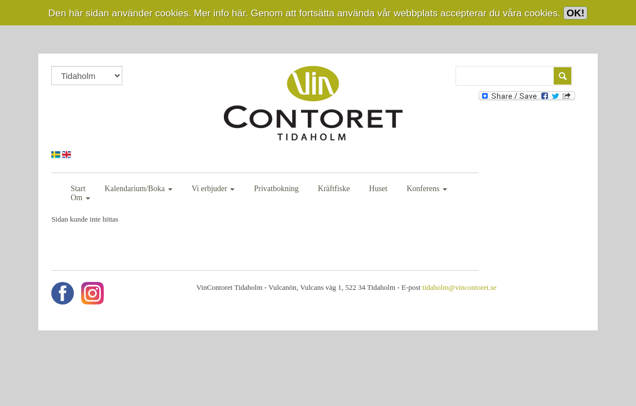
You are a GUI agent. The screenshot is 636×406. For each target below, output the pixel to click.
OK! (576, 13)
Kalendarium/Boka (140, 188)
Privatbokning (277, 188)
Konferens (428, 188)
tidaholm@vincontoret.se (451, 278)
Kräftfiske (336, 188)
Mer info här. (221, 13)
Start (79, 188)
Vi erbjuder (214, 188)
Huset (379, 188)
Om (478, 188)
